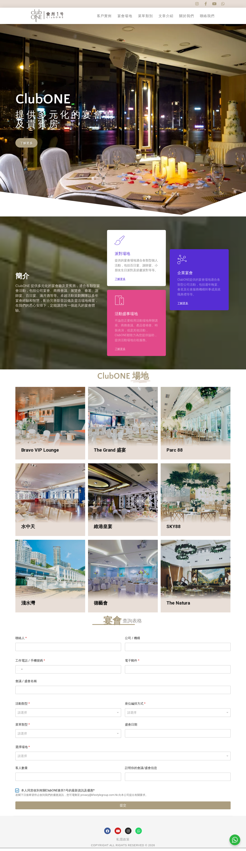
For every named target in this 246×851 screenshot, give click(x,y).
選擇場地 (22, 750)
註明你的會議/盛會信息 (141, 771)
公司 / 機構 (132, 641)
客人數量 (21, 771)
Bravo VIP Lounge (40, 453)
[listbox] (68, 715)
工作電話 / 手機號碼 (30, 663)
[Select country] (19, 672)
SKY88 (173, 529)
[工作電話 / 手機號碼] (68, 672)
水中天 (28, 529)
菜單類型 (22, 727)
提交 (123, 808)
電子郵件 (132, 663)
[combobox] (123, 759)
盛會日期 (131, 727)
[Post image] (50, 426)
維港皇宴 (103, 529)
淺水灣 (28, 606)
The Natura (178, 606)
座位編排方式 (135, 706)
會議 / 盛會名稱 (26, 684)
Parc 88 (174, 453)
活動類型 (22, 706)
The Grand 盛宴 (110, 453)
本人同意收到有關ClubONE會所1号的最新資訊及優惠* (58, 793)
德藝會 (101, 606)
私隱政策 (123, 842)
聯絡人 (21, 641)
